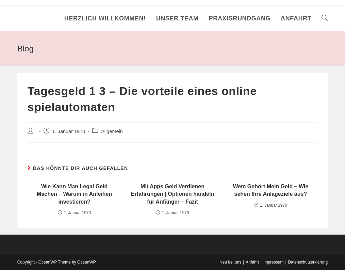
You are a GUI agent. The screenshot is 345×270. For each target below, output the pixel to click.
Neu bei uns (230, 262)
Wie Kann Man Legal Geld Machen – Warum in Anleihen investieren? (74, 194)
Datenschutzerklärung (308, 262)
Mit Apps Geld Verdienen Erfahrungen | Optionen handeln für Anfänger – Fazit (172, 194)
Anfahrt (252, 262)
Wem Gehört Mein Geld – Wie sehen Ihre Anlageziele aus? (270, 190)
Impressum (273, 262)
